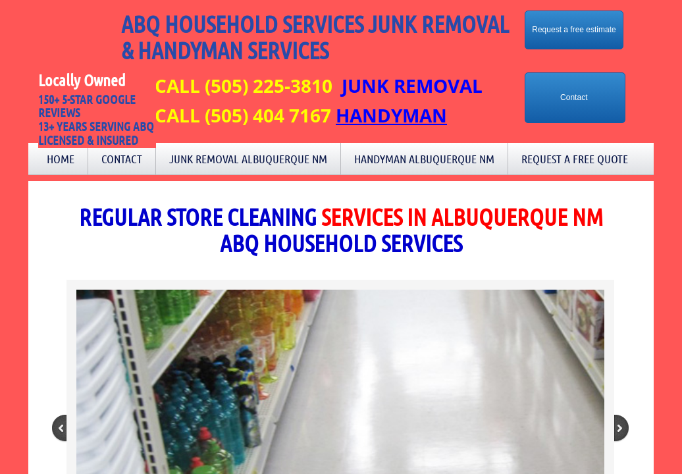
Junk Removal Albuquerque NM (248, 158)
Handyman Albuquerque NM (424, 158)
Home (60, 158)
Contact (121, 158)
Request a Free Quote (574, 158)
